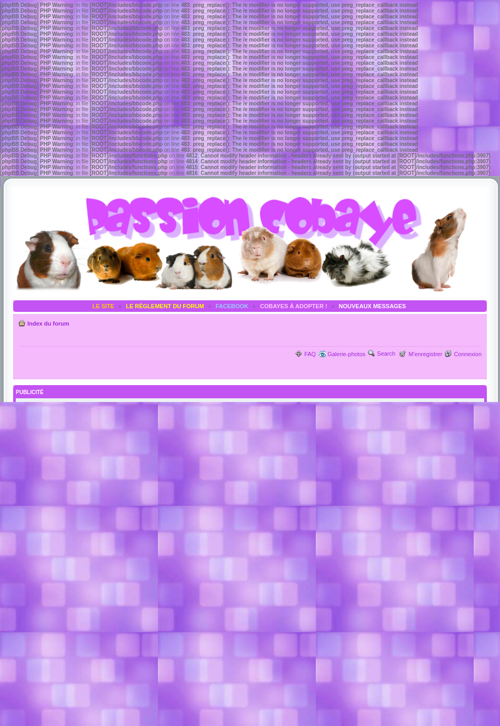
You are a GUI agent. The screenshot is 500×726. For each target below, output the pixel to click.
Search (386, 353)
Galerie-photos (346, 354)
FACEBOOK (232, 306)
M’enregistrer (425, 354)
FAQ (310, 354)
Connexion (468, 354)
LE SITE (104, 306)
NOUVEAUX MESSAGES (372, 306)
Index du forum (48, 323)
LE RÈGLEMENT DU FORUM (165, 306)
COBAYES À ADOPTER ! (293, 306)
